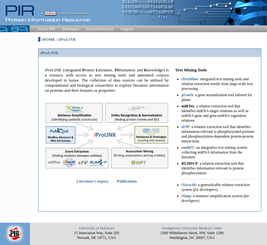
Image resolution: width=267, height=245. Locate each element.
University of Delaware (97, 228)
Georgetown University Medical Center (192, 228)
